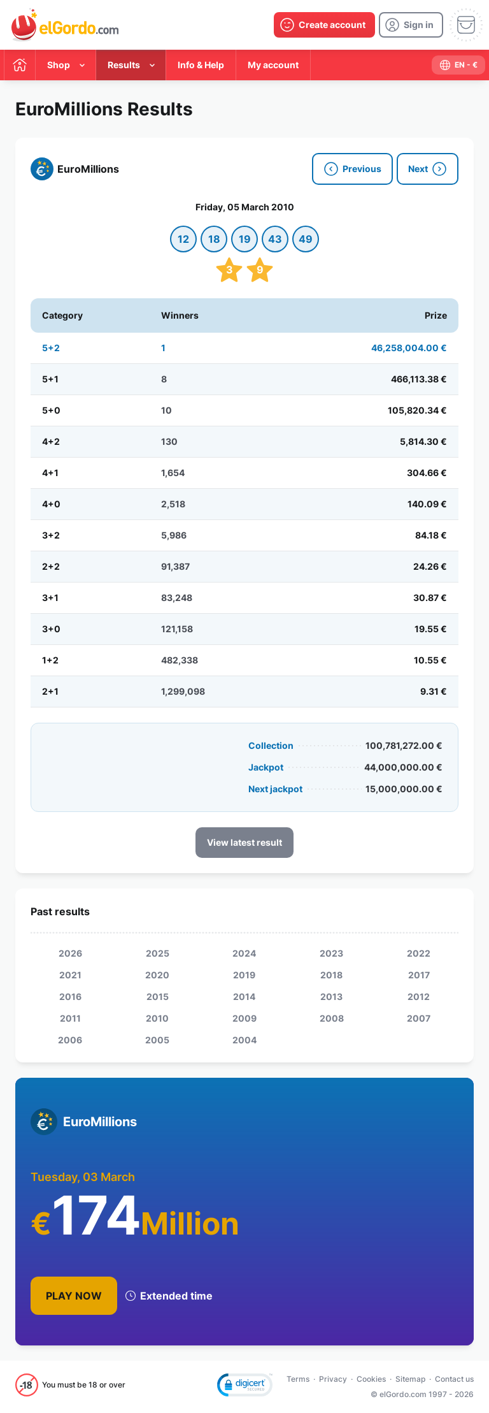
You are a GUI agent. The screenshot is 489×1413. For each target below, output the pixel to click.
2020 (157, 974)
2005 (157, 1039)
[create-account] (324, 25)
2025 (157, 953)
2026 (70, 953)
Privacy (333, 1379)
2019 (244, 974)
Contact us (454, 1379)
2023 (331, 953)
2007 (418, 1018)
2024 (244, 953)
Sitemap (410, 1379)
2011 (70, 1018)
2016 (70, 996)
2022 (418, 953)
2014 (244, 996)
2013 (331, 996)
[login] (411, 25)
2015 (157, 996)
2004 (244, 1039)
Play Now (74, 1295)
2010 (157, 1018)
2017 (419, 974)
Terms (298, 1379)
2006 (70, 1039)
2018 (331, 974)
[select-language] (458, 65)
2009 (244, 1018)
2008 (332, 1018)
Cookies (371, 1379)
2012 (419, 996)
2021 (70, 974)
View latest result (244, 842)
